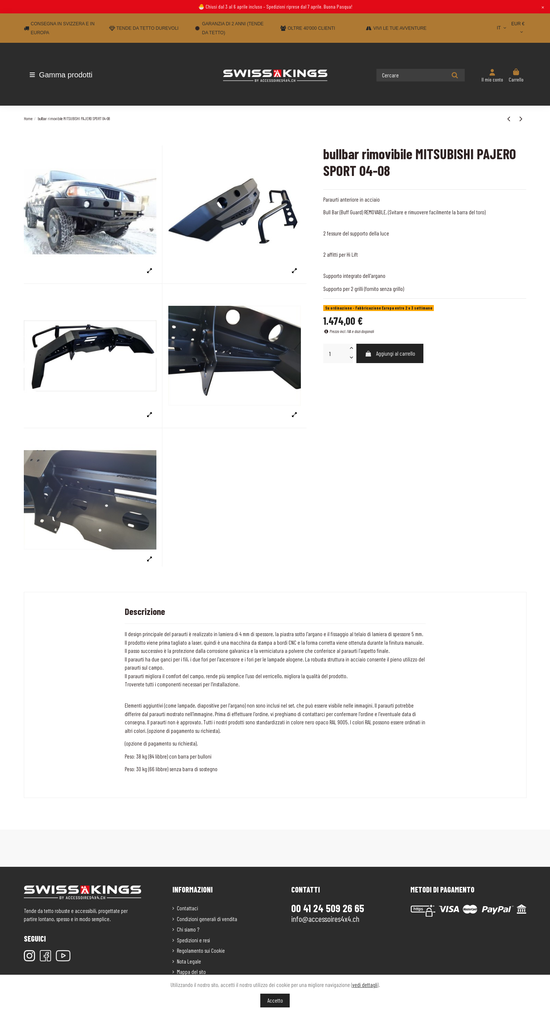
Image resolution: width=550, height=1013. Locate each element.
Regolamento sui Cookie (201, 950)
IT (502, 28)
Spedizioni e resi (193, 940)
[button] (67, 74)
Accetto (275, 1000)
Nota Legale (189, 961)
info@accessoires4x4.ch (325, 918)
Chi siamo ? (188, 929)
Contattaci (187, 908)
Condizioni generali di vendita (207, 919)
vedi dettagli (365, 984)
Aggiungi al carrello (390, 353)
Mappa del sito (191, 971)
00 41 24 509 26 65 (327, 908)
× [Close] (542, 6)
